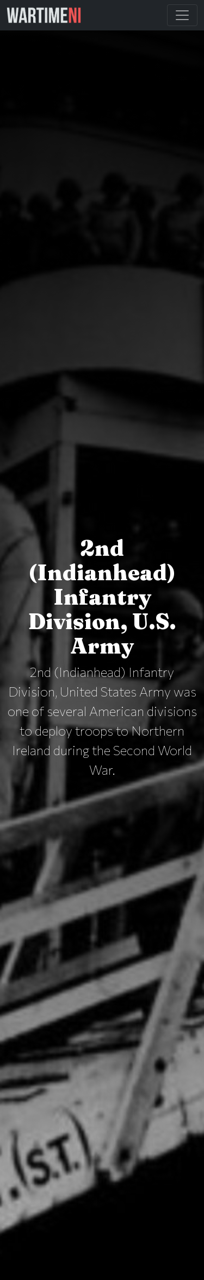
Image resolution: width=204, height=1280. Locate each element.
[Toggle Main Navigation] (182, 15)
